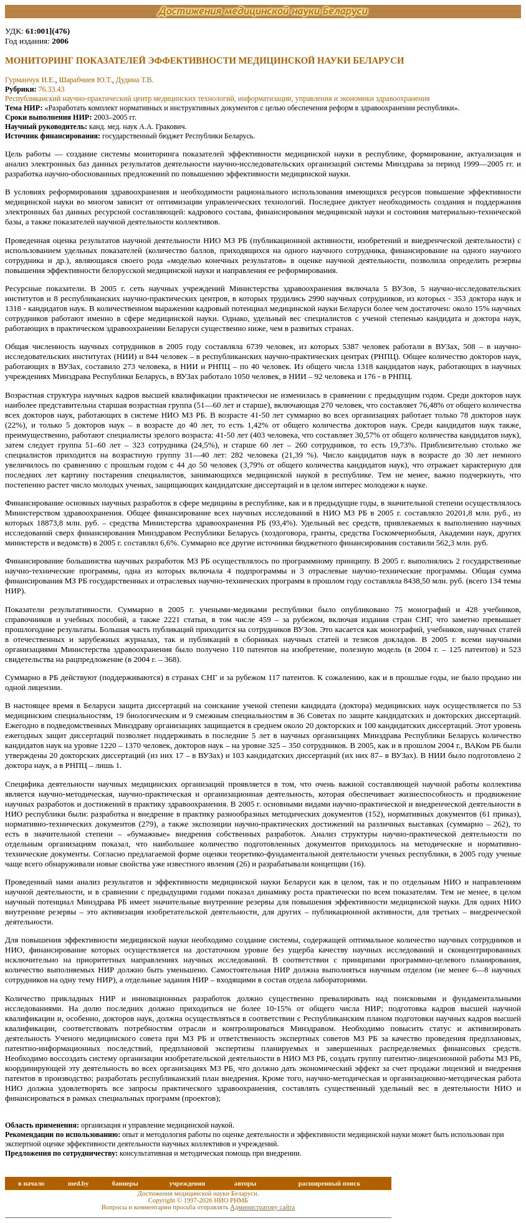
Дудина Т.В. (135, 79)
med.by (78, 1183)
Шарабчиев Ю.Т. (85, 79)
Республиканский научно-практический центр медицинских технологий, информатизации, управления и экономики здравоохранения (217, 98)
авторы (245, 1183)
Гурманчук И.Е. (30, 79)
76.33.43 (52, 89)
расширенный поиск (330, 1183)
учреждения (187, 1183)
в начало (31, 1183)
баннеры (125, 1183)
